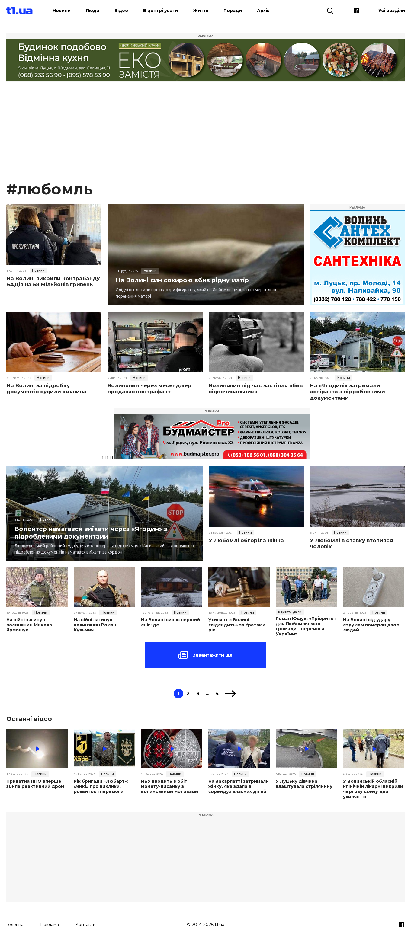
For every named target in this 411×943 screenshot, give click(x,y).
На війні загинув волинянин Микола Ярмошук (29, 624)
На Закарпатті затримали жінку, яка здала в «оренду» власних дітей (238, 786)
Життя (204, 10)
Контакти (85, 924)
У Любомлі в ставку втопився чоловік (351, 543)
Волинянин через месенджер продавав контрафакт (149, 388)
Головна (15, 924)
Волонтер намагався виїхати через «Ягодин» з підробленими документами (91, 532)
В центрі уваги (164, 10)
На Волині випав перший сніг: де (170, 622)
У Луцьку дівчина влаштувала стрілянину (304, 784)
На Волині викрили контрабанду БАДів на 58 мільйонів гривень (53, 281)
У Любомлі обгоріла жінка (246, 540)
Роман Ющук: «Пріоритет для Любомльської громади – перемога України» (306, 626)
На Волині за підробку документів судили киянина (46, 388)
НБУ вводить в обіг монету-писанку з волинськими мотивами (169, 786)
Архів (267, 10)
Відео (125, 10)
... (208, 693)
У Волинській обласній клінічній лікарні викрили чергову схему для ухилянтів (373, 789)
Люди (96, 10)
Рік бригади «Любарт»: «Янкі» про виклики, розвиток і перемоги (101, 786)
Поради (236, 10)
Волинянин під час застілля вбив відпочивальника (256, 388)
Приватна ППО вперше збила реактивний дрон (35, 784)
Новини (65, 10)
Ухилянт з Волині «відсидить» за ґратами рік (236, 624)
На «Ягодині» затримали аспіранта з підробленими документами (347, 391)
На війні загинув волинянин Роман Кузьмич (95, 624)
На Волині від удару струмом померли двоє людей (371, 624)
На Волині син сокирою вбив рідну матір (184, 280)
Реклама (49, 924)
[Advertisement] (205, 134)
